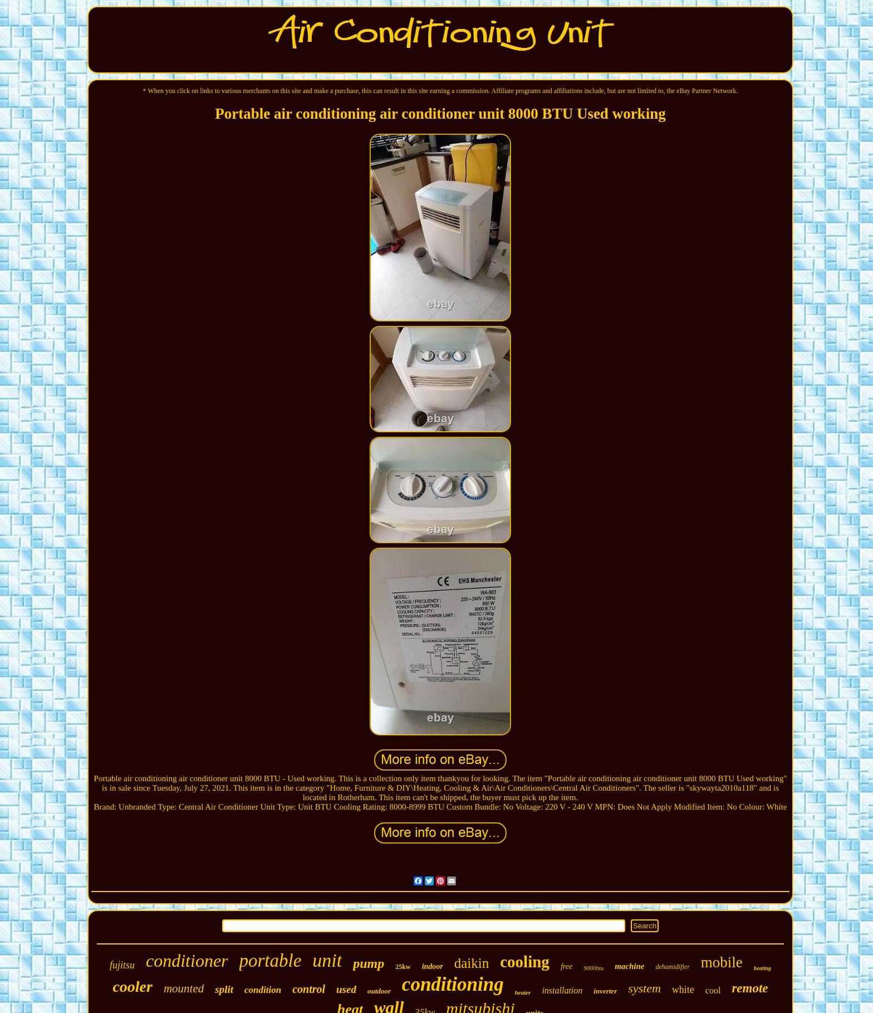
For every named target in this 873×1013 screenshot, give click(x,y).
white (683, 989)
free (566, 966)
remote (750, 988)
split (224, 989)
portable (270, 961)
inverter (605, 991)
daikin (471, 963)
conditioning (453, 984)
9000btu (593, 968)
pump (368, 963)
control (308, 989)
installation (562, 990)
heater (523, 992)
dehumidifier (673, 967)
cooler (132, 986)
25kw (402, 967)
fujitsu (122, 965)
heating (762, 968)
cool (713, 990)
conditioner (187, 961)
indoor (432, 966)
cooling (525, 962)
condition (262, 990)
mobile (722, 962)
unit (327, 960)
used (346, 989)
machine (629, 966)
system (644, 988)
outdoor (379, 991)
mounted (184, 988)
